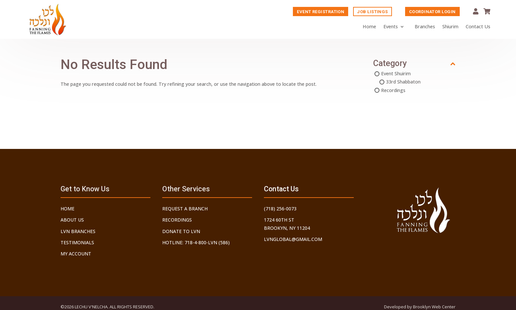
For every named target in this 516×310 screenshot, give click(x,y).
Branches (425, 27)
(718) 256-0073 (280, 208)
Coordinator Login (432, 12)
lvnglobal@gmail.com (293, 239)
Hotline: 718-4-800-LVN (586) (196, 242)
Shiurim (450, 27)
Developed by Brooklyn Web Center (419, 307)
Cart (486, 12)
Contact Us (478, 27)
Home (369, 27)
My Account (475, 12)
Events (390, 27)
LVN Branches (78, 231)
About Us (72, 220)
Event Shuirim (396, 74)
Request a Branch (185, 208)
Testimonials (77, 242)
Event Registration (320, 12)
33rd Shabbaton (403, 82)
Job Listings (372, 12)
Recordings (393, 91)
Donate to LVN (181, 231)
